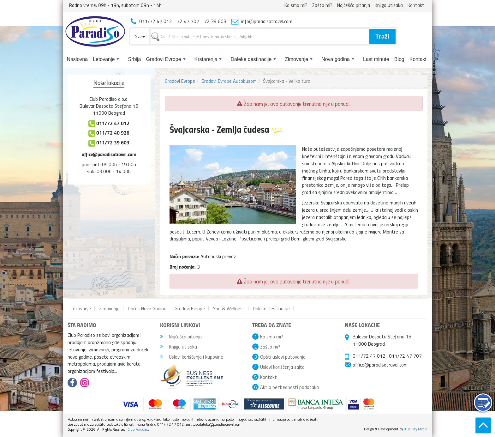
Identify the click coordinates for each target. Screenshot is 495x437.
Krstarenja (208, 59)
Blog (399, 59)
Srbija (134, 59)
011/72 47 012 (369, 355)
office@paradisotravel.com (109, 154)
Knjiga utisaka (389, 5)
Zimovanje (299, 59)
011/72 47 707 (405, 355)
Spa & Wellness (229, 308)
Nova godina (337, 59)
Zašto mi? (322, 5)
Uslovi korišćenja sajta (282, 366)
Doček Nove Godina (147, 308)
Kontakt (416, 5)
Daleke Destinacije (271, 308)
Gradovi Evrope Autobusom (229, 80)
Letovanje (106, 59)
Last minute (376, 59)
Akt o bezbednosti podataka (289, 387)
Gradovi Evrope (165, 59)
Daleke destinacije (253, 59)
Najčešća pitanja (353, 5)
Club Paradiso (138, 429)
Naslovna (77, 59)
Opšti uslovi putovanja (283, 356)
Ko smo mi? (295, 5)
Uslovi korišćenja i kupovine (191, 356)
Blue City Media (415, 429)
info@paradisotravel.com (266, 21)
